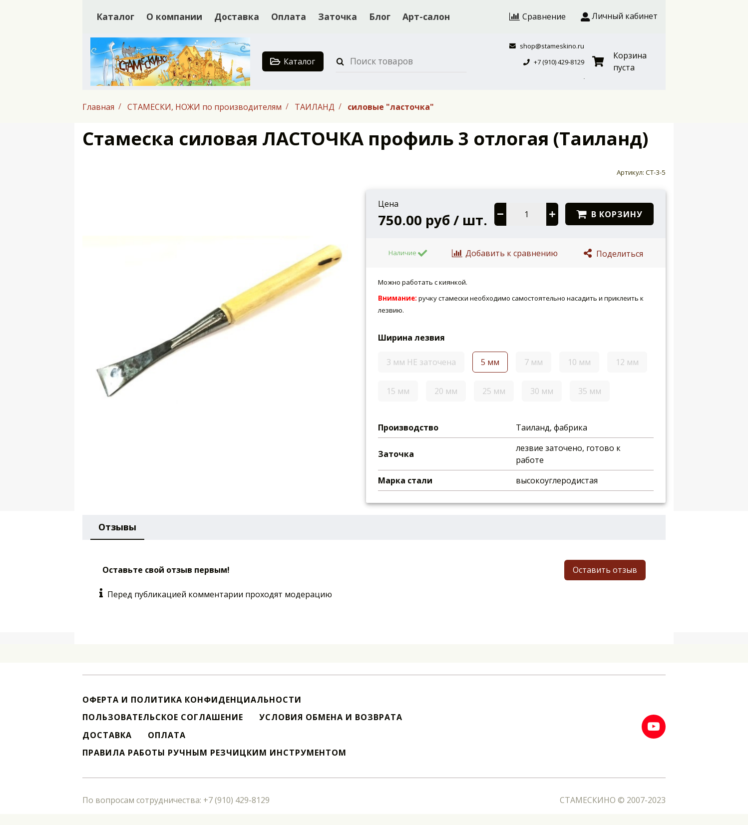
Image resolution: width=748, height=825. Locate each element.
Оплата (288, 16)
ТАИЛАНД (316, 106)
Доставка (236, 16)
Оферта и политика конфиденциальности (192, 700)
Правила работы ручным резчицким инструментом (214, 753)
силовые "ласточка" (391, 106)
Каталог (115, 16)
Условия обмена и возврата (330, 717)
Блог (379, 16)
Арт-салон (426, 16)
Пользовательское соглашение (162, 717)
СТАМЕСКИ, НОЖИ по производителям (205, 106)
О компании (174, 16)
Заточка (337, 16)
